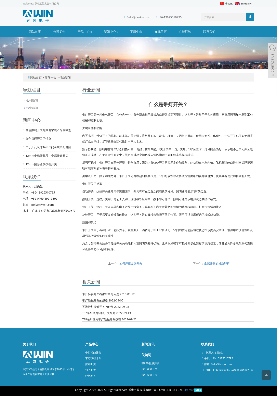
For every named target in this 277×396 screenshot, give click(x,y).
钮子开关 (90, 370)
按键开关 (90, 364)
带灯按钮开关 (93, 358)
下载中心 (136, 31)
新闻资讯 (148, 344)
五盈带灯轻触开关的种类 (98, 307)
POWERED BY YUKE (170, 390)
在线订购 (185, 31)
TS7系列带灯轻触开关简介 (98, 313)
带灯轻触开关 (93, 352)
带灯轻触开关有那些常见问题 (100, 294)
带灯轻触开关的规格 (95, 300)
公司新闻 (32, 100)
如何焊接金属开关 (130, 263)
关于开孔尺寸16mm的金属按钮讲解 (48, 147)
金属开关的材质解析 (217, 263)
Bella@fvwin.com (138, 17)
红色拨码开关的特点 (38, 138)
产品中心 (85, 31)
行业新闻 (64, 77)
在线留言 (161, 31)
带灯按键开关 (149, 375)
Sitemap (189, 390)
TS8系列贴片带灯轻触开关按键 (101, 319)
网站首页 (35, 31)
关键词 (146, 355)
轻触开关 (90, 376)
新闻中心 (111, 31)
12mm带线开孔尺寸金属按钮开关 (47, 156)
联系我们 (209, 31)
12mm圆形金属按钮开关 (41, 164)
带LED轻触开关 (150, 363)
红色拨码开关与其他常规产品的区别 (48, 130)
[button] (91, 31)
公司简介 (59, 31)
